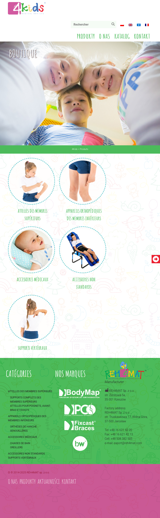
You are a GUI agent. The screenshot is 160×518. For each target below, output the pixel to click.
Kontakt (142, 36)
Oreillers (16, 447)
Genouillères (19, 430)
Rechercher (114, 25)
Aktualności (49, 481)
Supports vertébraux (22, 457)
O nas (104, 36)
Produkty (86, 36)
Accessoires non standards (26, 453)
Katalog (122, 36)
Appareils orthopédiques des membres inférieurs (27, 418)
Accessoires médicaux (22, 437)
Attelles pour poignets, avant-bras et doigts (30, 407)
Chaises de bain (20, 443)
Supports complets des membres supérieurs (25, 399)
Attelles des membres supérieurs (30, 391)
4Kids (75, 149)
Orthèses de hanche (23, 426)
